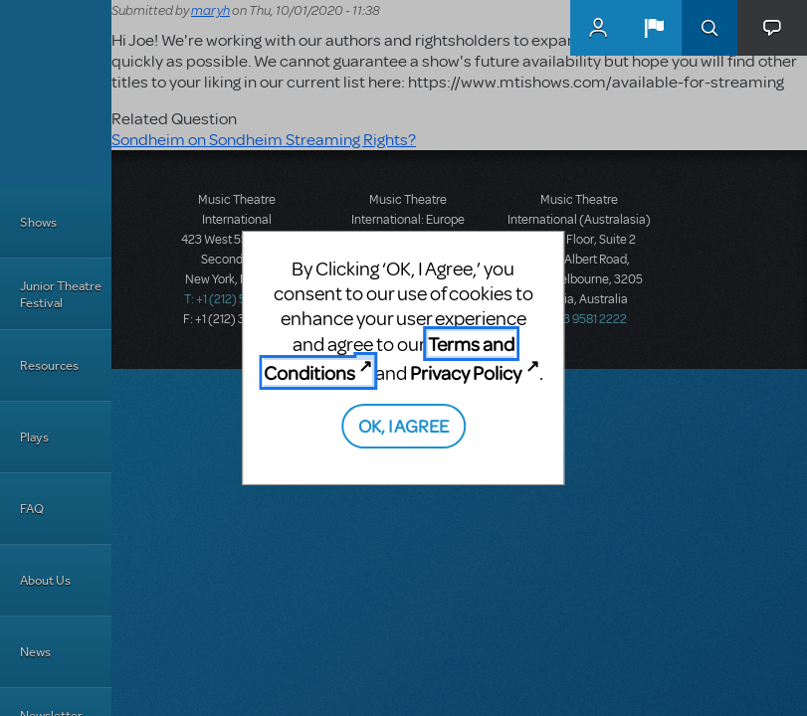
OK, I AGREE (403, 425)
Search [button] (709, 28)
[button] (654, 28)
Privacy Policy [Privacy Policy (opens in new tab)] (465, 372)
